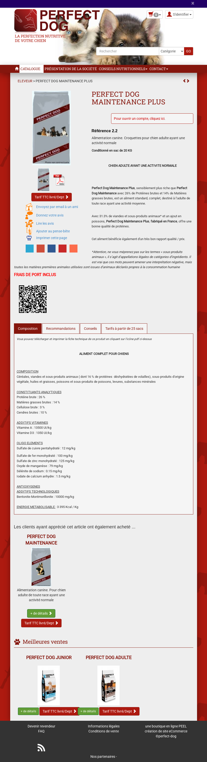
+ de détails (41, 613)
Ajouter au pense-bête (53, 231)
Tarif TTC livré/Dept (52, 197)
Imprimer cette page (51, 238)
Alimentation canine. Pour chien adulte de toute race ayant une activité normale (41, 595)
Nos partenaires (102, 757)
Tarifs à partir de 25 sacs (124, 329)
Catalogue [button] (31, 68)
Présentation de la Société (71, 68)
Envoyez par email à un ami (57, 207)
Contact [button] (158, 68)
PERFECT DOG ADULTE (109, 657)
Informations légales (104, 726)
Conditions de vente (103, 731)
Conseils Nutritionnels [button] (123, 68)
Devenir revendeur (41, 726)
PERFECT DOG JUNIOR (48, 657)
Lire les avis (45, 223)
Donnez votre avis (50, 215)
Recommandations (60, 329)
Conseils (90, 329)
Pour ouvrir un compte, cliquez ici (139, 119)
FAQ (41, 731)
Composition (28, 329)
